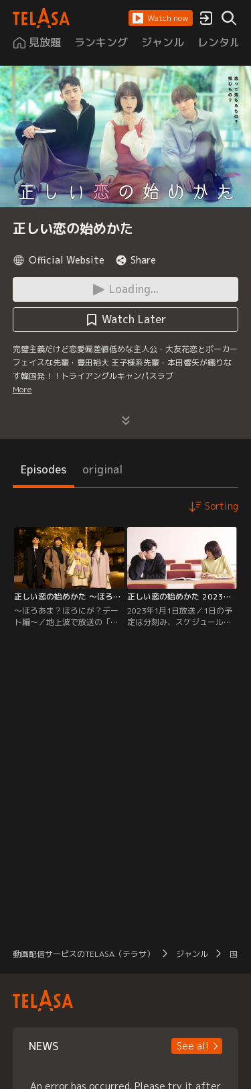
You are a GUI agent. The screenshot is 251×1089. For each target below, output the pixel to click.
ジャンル (192, 954)
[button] (161, 18)
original (102, 469)
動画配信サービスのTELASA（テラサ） (84, 954)
